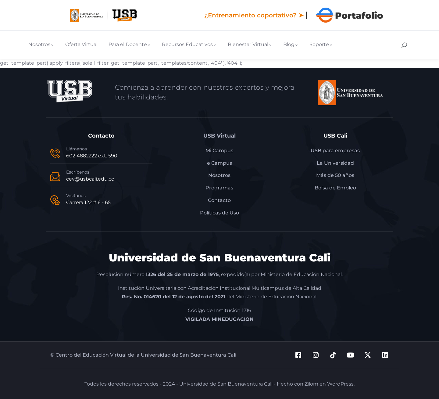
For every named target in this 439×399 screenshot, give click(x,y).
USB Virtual (219, 135)
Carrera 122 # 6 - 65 (88, 202)
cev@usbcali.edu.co (90, 179)
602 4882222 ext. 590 (91, 156)
